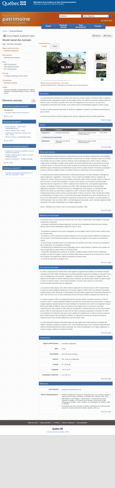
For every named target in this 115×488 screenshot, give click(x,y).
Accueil (48, 26)
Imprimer (96, 36)
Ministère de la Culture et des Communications (55, 2)
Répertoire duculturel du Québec (16, 19)
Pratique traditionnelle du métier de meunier (19, 155)
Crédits (57, 422)
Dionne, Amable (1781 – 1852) (15, 130)
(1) (15, 106)
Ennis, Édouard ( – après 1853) (15, 127)
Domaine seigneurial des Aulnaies (16, 112)
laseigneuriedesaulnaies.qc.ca (71, 389)
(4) (12, 122)
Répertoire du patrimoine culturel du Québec (49, 4)
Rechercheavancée (63, 26)
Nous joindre (45, 422)
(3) (15, 146)
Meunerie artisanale (11, 159)
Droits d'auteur (68, 422)
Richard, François (11, 137)
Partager (107, 36)
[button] (76, 94)
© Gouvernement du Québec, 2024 (57, 432)
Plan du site (33, 422)
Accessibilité (82, 422)
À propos (98, 26)
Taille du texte (106, 21)
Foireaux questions (81, 26)
